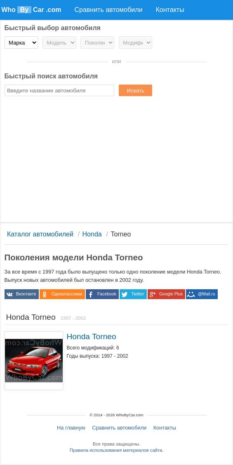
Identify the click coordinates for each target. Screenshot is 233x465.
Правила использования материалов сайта (116, 450)
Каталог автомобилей (40, 234)
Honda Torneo (91, 336)
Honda (92, 234)
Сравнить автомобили (119, 428)
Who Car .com (31, 9)
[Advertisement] (117, 160)
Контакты (164, 428)
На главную (71, 428)
